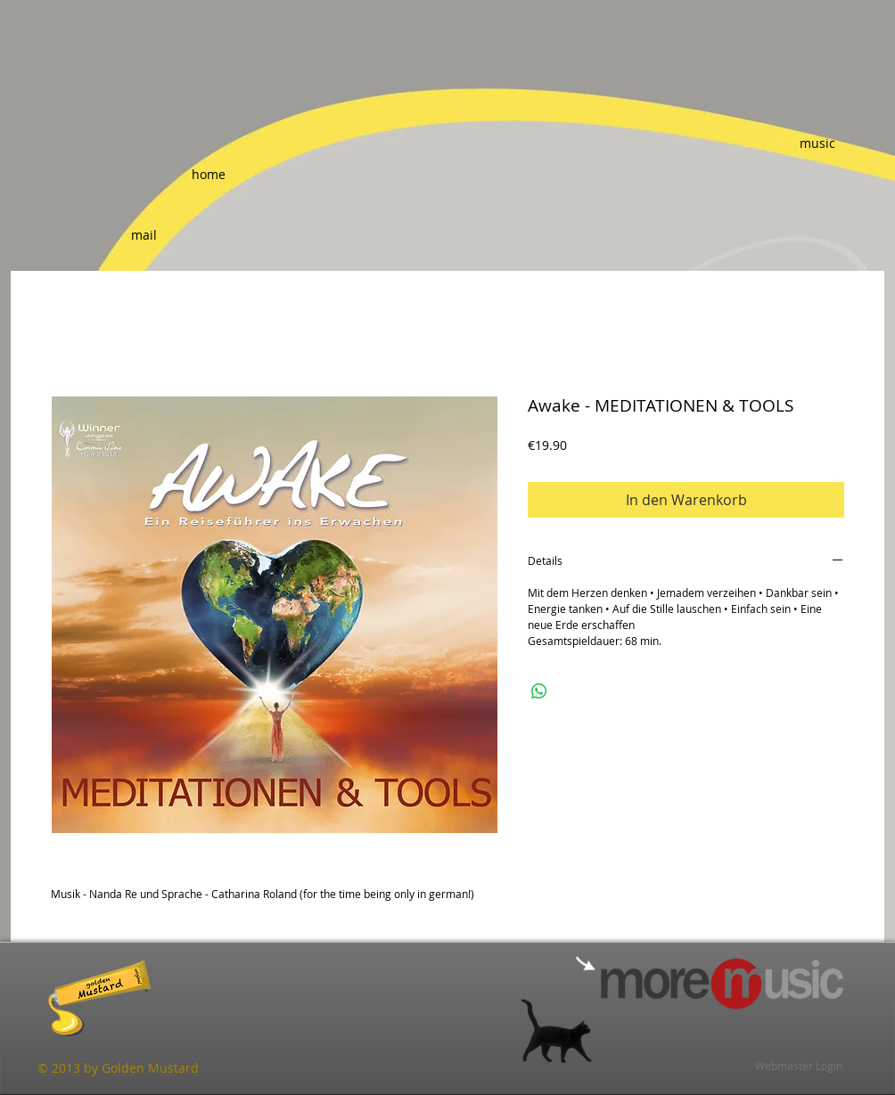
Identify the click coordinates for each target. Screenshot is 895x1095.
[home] (208, 174)
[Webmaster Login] (799, 1066)
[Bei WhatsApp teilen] (539, 691)
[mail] (143, 235)
